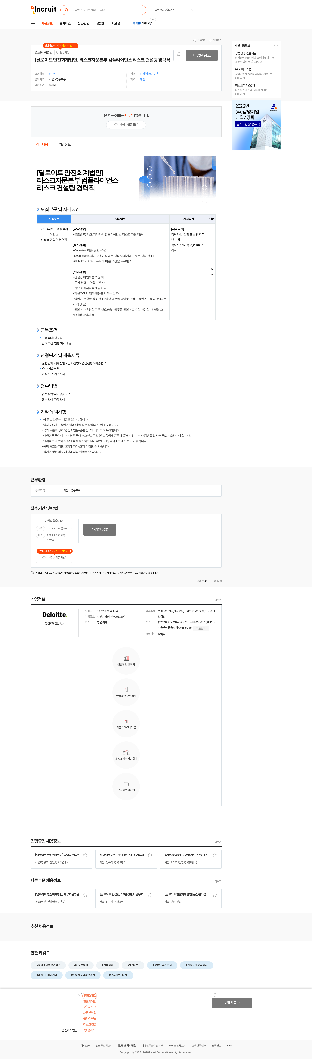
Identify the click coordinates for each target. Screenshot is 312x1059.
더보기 (218, 600)
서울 (66, 490)
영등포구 (75, 490)
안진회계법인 (43, 52)
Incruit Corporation (160, 1052)
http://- (162, 634)
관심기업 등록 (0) (54, 558)
